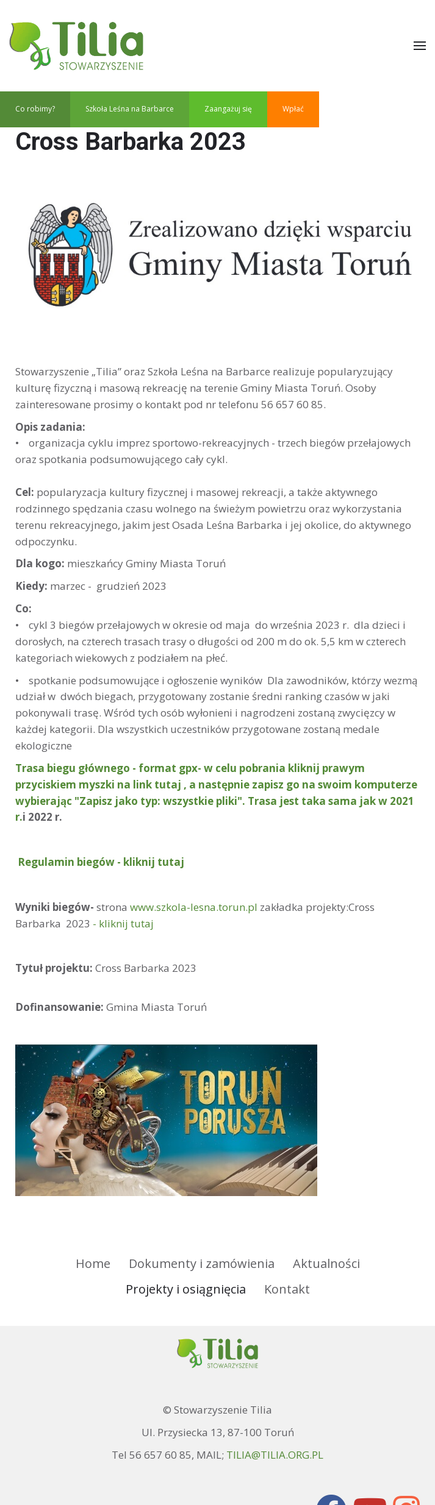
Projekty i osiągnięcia (186, 1289)
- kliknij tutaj (123, 923)
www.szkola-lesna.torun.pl (193, 907)
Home (93, 1263)
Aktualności (326, 1263)
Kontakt (287, 1289)
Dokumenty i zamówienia (202, 1263)
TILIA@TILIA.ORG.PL (274, 1455)
